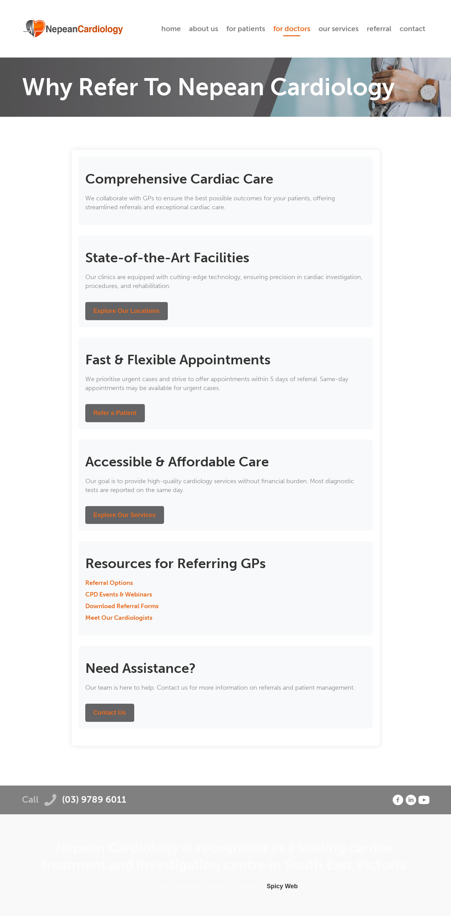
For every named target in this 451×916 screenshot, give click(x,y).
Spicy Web (282, 886)
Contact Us (109, 712)
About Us (203, 28)
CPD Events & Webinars (118, 594)
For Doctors (291, 28)
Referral (379, 28)
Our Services (338, 28)
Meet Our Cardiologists (118, 618)
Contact (412, 28)
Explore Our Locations (126, 311)
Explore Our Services (124, 515)
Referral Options (109, 583)
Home (171, 28)
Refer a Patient (115, 413)
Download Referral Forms (122, 606)
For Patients (245, 28)
